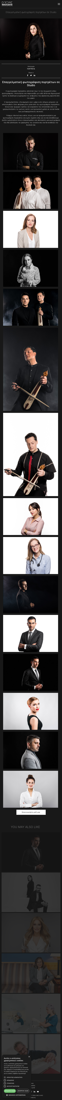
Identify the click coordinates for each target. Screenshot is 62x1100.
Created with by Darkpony (27, 1097)
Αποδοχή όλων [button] (10, 1091)
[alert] (16, 1076)
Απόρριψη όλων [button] (23, 1091)
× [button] (29, 1057)
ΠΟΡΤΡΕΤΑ (31, 69)
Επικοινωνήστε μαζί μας (31, 812)
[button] (16, 1095)
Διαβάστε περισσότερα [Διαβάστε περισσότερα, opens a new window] (19, 1073)
